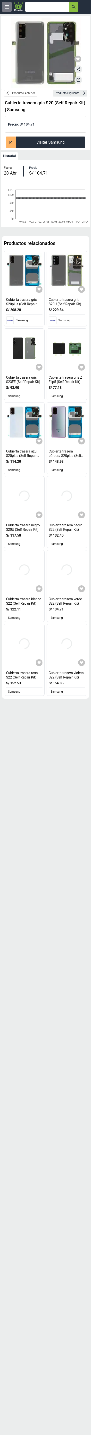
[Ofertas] (47, 7)
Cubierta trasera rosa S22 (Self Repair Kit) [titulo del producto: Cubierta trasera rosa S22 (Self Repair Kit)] (22, 675)
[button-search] (73, 7)
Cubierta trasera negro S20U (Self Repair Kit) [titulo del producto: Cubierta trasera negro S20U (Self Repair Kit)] (23, 527)
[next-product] (70, 93)
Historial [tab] (9, 156)
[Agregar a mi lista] (39, 289)
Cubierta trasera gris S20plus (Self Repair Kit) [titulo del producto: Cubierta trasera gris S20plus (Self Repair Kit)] (22, 304)
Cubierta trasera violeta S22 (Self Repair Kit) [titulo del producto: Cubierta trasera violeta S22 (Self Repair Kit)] (66, 675)
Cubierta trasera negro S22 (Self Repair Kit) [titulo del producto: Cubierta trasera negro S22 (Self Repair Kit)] (66, 527)
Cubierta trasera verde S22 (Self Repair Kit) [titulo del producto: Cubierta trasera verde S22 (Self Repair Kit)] (65, 601)
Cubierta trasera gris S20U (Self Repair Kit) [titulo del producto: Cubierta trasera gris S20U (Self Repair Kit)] (65, 302)
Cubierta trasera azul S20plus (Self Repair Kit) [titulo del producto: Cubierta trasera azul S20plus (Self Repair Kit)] (22, 455)
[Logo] (18, 7)
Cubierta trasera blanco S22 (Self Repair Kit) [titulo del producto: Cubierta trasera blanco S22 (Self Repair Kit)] (23, 601)
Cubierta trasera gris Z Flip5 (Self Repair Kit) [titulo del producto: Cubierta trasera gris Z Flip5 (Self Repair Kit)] (65, 379)
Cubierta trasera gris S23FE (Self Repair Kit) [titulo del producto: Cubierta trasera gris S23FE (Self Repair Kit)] (23, 379)
